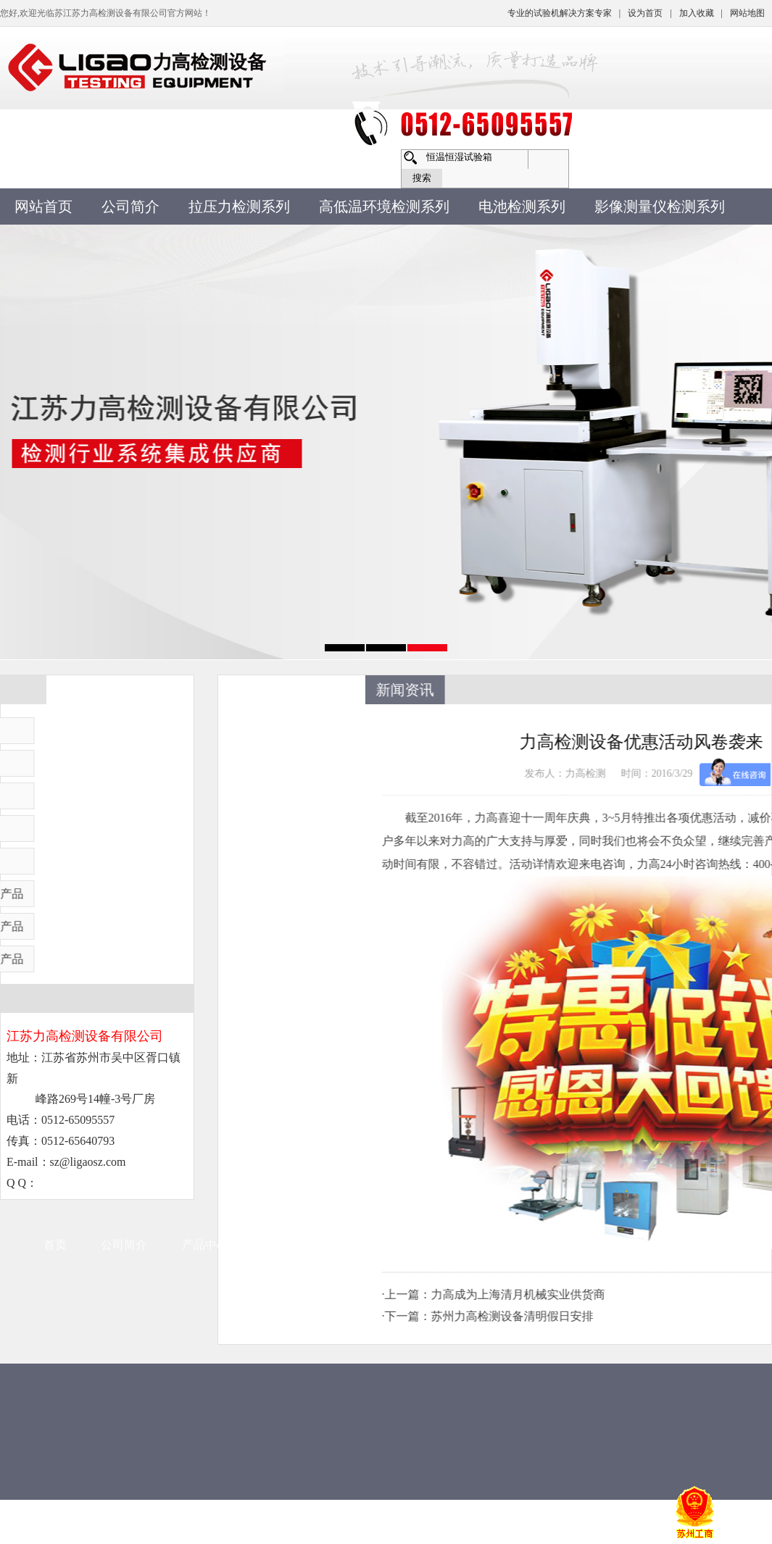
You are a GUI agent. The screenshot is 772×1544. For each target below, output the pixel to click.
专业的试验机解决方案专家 (559, 13)
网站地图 (747, 13)
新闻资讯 (285, 842)
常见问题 (367, 842)
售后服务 (447, 842)
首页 (55, 842)
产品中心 (205, 842)
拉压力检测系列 (239, 206)
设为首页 (645, 13)
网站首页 (43, 206)
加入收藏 (696, 13)
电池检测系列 (521, 206)
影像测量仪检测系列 (659, 206)
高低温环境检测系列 (384, 206)
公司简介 (130, 206)
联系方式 (528, 842)
